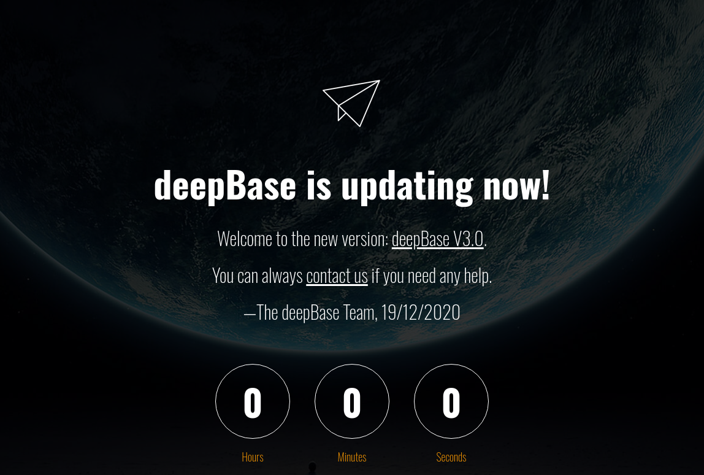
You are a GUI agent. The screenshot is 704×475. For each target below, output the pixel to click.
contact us (337, 274)
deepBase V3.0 (438, 238)
